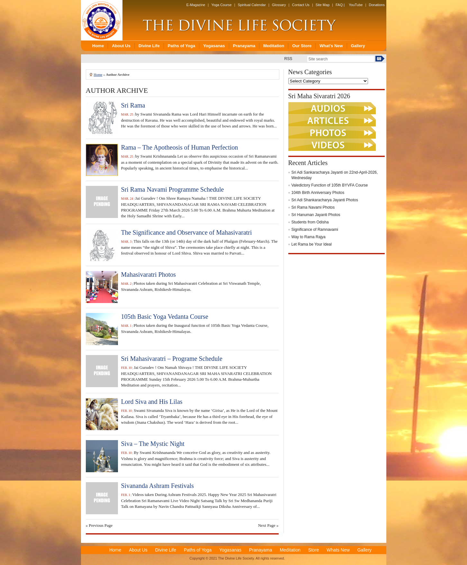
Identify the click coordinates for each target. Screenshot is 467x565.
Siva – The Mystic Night (152, 443)
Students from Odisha (310, 222)
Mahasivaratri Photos (148, 274)
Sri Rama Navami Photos (313, 207)
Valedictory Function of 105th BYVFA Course (330, 185)
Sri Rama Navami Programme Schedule (172, 189)
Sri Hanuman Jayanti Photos (316, 215)
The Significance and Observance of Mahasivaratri (186, 232)
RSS (288, 58)
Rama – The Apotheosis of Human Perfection (179, 147)
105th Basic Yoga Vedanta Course (164, 316)
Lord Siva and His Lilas (152, 401)
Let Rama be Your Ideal (312, 244)
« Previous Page (99, 525)
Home (98, 74)
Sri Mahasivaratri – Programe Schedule (171, 358)
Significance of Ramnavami (315, 229)
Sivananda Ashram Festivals (157, 485)
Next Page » (268, 525)
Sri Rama (133, 105)
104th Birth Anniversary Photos (318, 192)
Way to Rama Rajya (309, 237)
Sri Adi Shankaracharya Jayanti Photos (325, 200)
